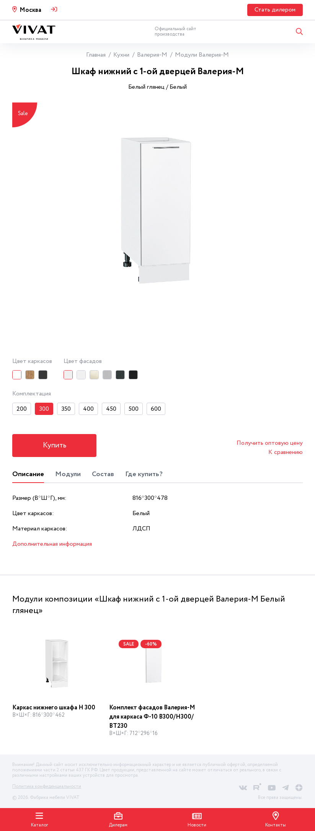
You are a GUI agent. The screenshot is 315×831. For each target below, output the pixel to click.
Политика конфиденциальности (46, 786)
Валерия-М (152, 54)
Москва (30, 10)
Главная (96, 54)
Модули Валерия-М (202, 54)
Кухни (121, 54)
